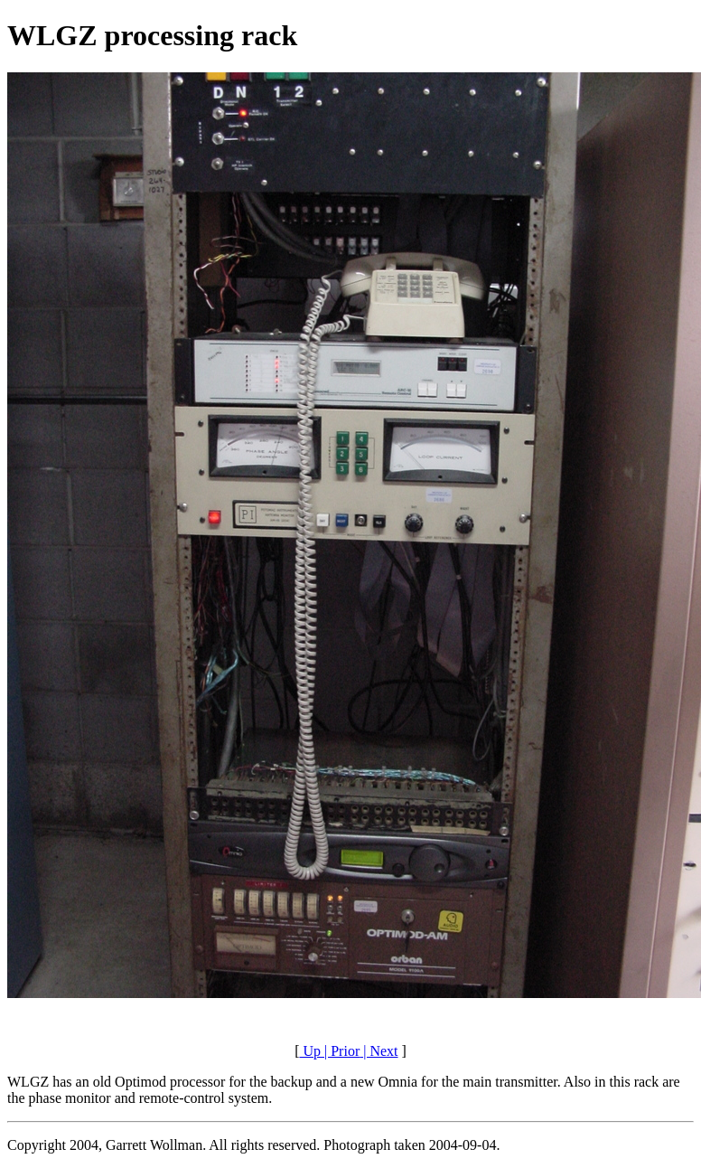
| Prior (340, 1051)
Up (310, 1051)
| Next (378, 1051)
